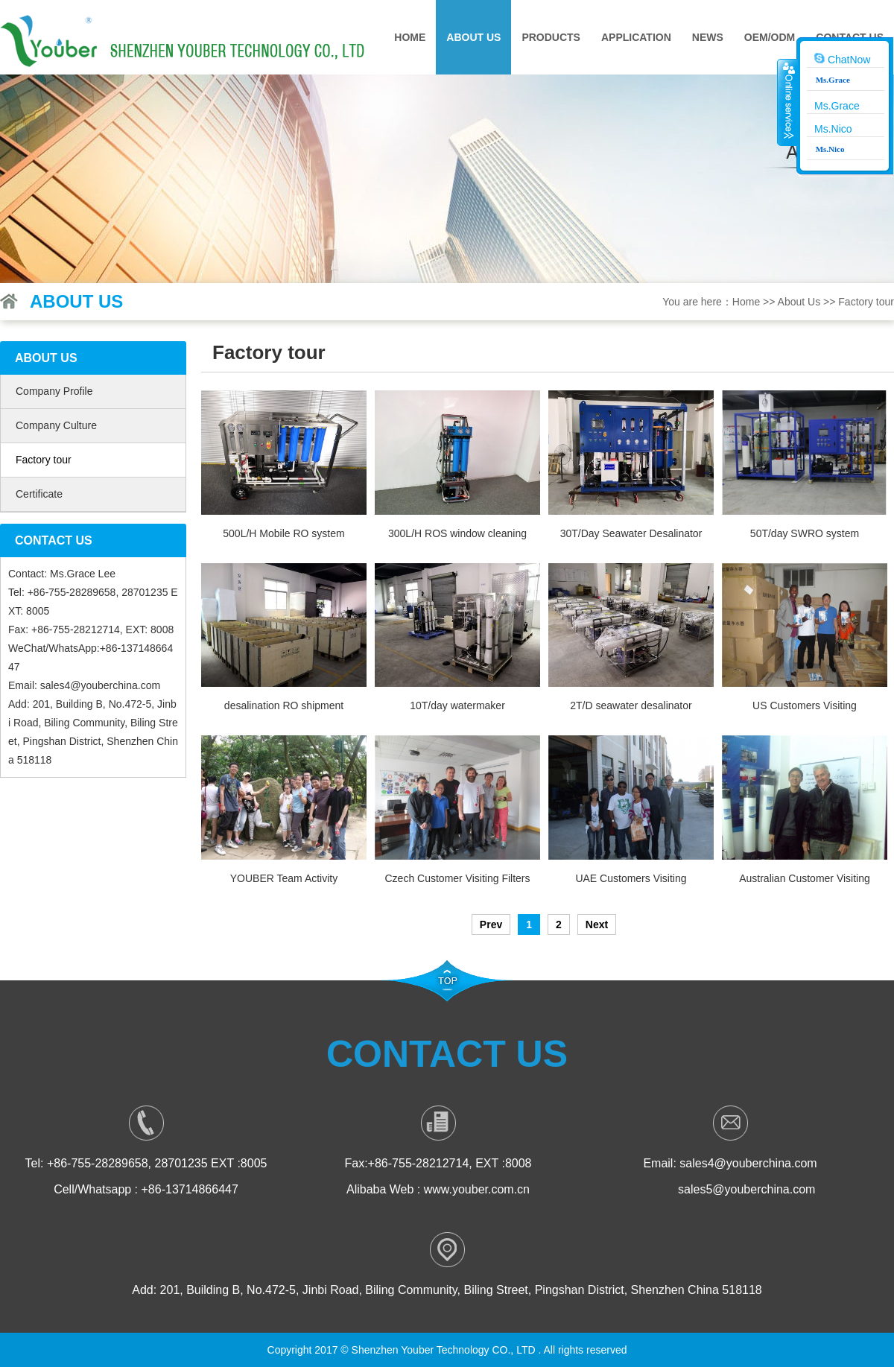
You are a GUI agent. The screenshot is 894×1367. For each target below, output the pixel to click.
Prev (491, 924)
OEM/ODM (769, 37)
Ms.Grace (837, 106)
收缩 (787, 102)
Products (551, 37)
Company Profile (54, 391)
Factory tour (866, 302)
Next (597, 924)
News (707, 37)
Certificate (39, 494)
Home (409, 37)
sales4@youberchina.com (100, 685)
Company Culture (56, 425)
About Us (473, 37)
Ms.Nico (833, 129)
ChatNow (842, 59)
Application (636, 37)
